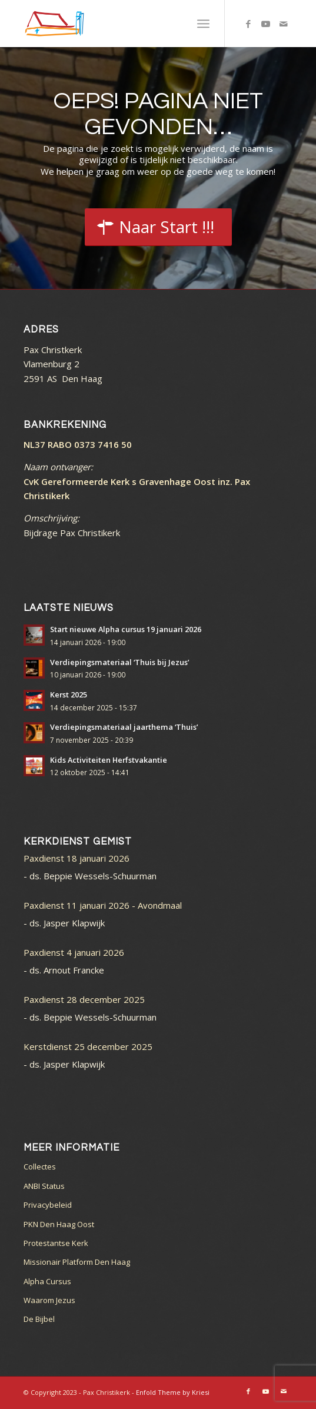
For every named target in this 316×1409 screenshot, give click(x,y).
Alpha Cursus (47, 1281)
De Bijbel (39, 1319)
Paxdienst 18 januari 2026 (76, 858)
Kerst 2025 (68, 694)
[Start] (158, 227)
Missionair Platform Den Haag (77, 1262)
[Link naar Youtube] (266, 24)
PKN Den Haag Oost (59, 1224)
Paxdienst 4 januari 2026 (74, 952)
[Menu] (203, 23)
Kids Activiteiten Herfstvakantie (108, 760)
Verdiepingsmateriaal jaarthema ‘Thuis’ (124, 727)
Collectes (40, 1166)
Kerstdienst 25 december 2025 (88, 1046)
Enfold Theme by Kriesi (172, 1392)
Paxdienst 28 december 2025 (84, 999)
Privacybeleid (48, 1204)
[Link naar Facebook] (248, 24)
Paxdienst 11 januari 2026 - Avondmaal (103, 905)
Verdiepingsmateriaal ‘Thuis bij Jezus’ (119, 662)
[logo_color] (131, 23)
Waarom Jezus (49, 1300)
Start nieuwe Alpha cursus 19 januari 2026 (125, 629)
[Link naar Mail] (283, 24)
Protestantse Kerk (56, 1243)
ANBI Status (44, 1186)
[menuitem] (203, 23)
